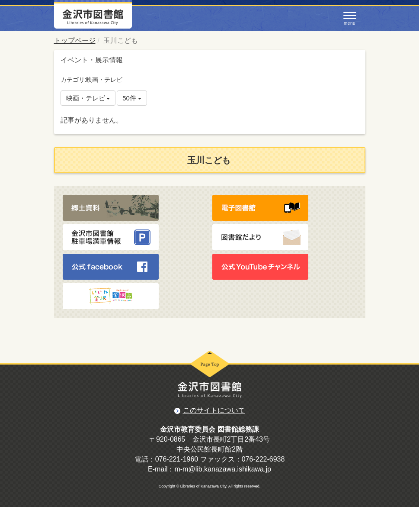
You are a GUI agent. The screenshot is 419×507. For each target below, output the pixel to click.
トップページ (75, 40)
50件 (131, 98)
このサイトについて (214, 410)
